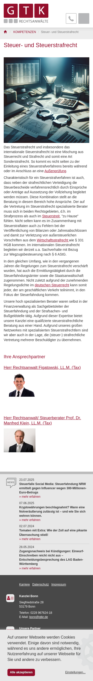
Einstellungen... (75, 672)
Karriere (24, 584)
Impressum (58, 584)
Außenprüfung (55, 171)
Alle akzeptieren (21, 672)
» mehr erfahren (29, 496)
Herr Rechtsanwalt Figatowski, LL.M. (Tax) (42, 367)
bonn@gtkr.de (38, 617)
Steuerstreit (51, 216)
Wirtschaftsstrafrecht (53, 240)
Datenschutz (40, 584)
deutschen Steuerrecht (52, 285)
